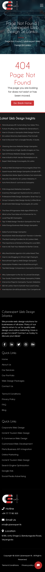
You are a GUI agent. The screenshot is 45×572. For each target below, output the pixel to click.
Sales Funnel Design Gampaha (13, 232)
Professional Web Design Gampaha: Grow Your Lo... (21, 197)
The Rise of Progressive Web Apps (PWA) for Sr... (19, 210)
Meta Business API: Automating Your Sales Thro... (20, 125)
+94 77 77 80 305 (10, 513)
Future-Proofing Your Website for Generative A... (19, 129)
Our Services (8, 370)
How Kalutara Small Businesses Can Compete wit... (21, 289)
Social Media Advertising (14, 476)
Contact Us (7, 386)
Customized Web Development (17, 444)
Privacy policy (28, 565)
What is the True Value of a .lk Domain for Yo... (18, 214)
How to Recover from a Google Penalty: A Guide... (20, 140)
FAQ (4, 405)
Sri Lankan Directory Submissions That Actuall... (19, 136)
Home (21, 37)
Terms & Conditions (11, 394)
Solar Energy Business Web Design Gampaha (19, 225)
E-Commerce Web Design (14, 438)
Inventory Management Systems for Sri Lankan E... (20, 193)
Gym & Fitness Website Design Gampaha (17, 154)
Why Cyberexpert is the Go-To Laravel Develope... (20, 275)
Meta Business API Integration (17, 449)
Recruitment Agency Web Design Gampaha (18, 261)
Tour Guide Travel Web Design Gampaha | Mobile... (20, 278)
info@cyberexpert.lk (11, 524)
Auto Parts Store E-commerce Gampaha (17, 182)
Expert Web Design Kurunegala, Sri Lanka (17, 161)
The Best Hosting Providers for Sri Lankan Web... (19, 239)
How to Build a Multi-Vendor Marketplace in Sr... (19, 157)
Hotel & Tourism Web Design (16, 433)
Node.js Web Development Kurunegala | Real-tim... (21, 168)
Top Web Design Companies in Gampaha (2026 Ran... (21, 268)
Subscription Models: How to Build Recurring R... (19, 264)
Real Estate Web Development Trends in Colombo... (21, 236)
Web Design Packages (13, 381)
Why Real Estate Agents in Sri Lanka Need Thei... (20, 253)
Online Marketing (10, 455)
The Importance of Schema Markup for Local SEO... (20, 243)
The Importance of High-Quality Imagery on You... (20, 150)
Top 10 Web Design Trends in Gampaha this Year (20, 222)
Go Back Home (22, 103)
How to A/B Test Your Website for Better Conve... (19, 247)
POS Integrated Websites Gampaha (15, 189)
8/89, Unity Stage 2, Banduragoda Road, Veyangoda (22, 538)
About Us (6, 365)
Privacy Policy (8, 399)
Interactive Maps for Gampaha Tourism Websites (20, 282)
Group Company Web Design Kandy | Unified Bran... (21, 200)
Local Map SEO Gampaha (11, 218)
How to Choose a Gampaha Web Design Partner (19, 132)
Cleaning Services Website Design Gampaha (18, 146)
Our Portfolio (8, 375)
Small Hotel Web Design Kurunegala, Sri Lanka (19, 204)
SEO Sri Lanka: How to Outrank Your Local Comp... (20, 286)
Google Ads (7, 471)
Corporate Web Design (13, 428)
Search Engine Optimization (15, 465)
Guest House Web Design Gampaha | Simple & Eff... (20, 171)
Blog (4, 410)
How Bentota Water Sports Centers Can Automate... (21, 175)
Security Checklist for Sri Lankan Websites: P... (18, 179)
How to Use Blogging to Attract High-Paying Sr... (19, 257)
